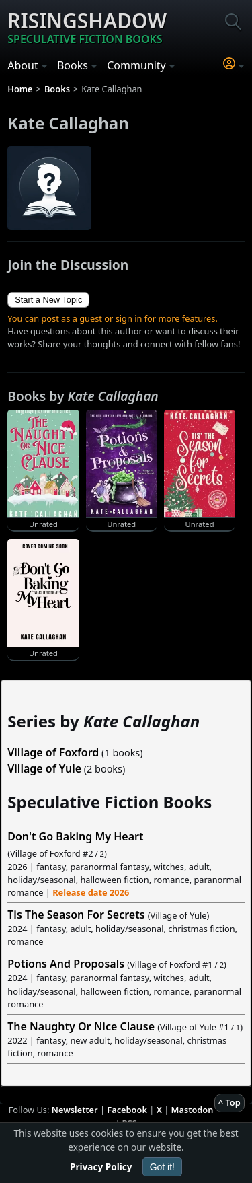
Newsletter (75, 1110)
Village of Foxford (53, 752)
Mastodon (192, 1110)
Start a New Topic (48, 300)
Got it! (162, 1166)
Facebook (127, 1110)
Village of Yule (44, 768)
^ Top (229, 1102)
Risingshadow (87, 27)
